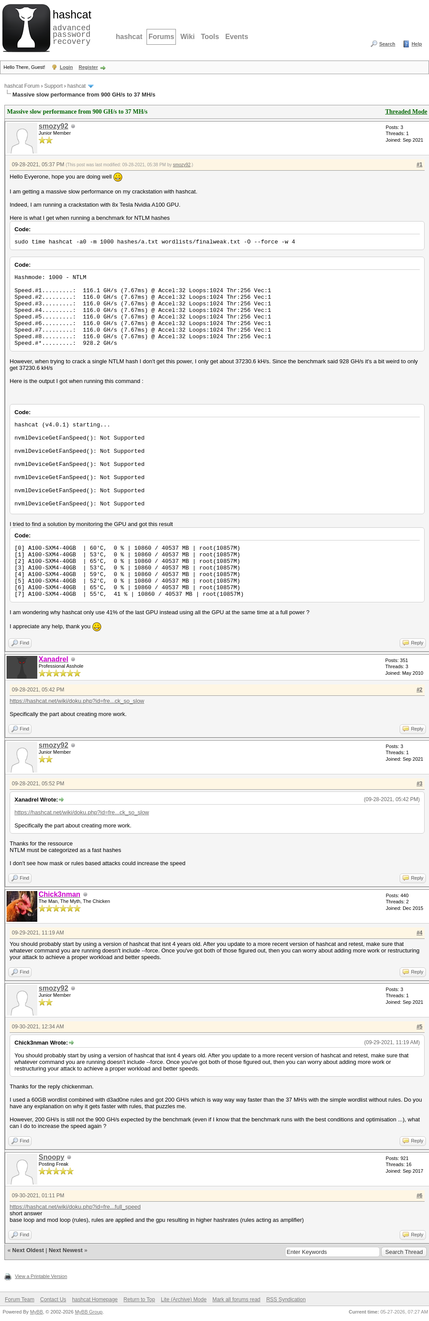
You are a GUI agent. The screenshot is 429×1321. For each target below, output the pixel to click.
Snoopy (51, 1157)
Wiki (187, 36)
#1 (419, 164)
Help (416, 44)
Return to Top (139, 1299)
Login (66, 67)
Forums (161, 36)
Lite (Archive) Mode (184, 1299)
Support (53, 86)
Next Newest (65, 1250)
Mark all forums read (236, 1299)
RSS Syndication (286, 1299)
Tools (210, 36)
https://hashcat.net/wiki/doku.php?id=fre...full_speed (75, 1206)
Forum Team (19, 1299)
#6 (419, 1195)
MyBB (36, 1311)
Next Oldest (28, 1250)
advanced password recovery (70, 26)
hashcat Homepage (95, 1299)
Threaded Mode (406, 111)
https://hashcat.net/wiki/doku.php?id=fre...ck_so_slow (77, 701)
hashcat (129, 36)
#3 (419, 783)
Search (387, 44)
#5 (419, 1027)
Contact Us (53, 1299)
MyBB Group (89, 1311)
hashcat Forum (21, 86)
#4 (419, 933)
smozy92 (53, 126)
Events (236, 36)
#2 (419, 690)
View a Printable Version (41, 1276)
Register (88, 67)
